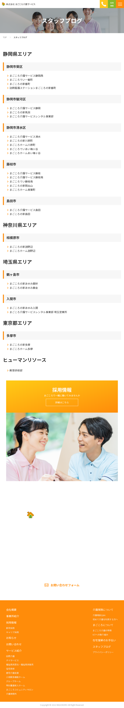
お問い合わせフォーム (65, 585)
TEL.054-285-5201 (62, 554)
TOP (5, 37)
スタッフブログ (20, 37)
